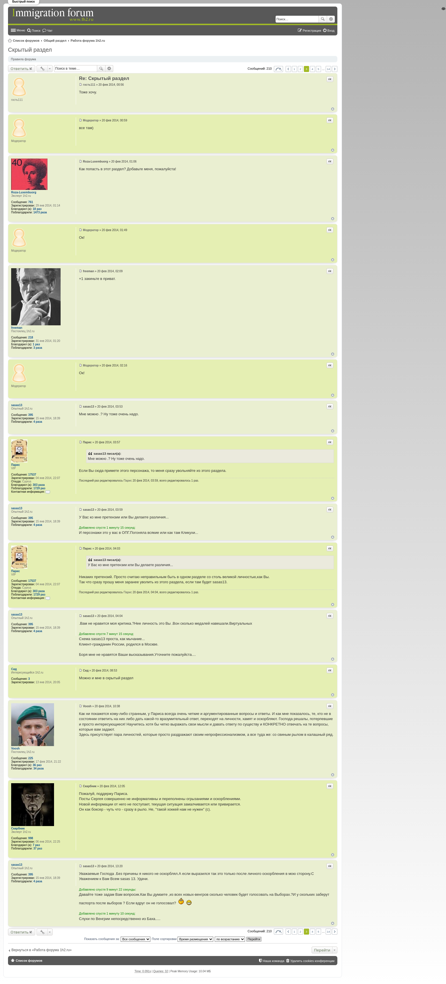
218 (30, 337)
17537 (32, 474)
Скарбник (18, 828)
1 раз (36, 344)
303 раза (39, 484)
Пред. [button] (288, 69)
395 (30, 414)
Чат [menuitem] (49, 30)
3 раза (37, 347)
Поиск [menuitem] (36, 30)
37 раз (37, 848)
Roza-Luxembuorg (23, 192)
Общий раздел (55, 40)
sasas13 (16, 405)
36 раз (37, 765)
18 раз (37, 209)
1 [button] (294, 69)
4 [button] (312, 69)
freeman (16, 327)
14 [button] (328, 69)
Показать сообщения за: (117, 939)
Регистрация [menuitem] (312, 30)
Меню (21, 30)
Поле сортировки (182, 939)
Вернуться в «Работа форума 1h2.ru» (41, 950)
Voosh (15, 748)
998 (30, 838)
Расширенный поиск (331, 19)
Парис (15, 464)
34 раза (38, 768)
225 (30, 758)
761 (30, 202)
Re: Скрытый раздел (104, 78)
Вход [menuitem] (330, 30)
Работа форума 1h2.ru (88, 40)
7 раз (36, 845)
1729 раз (39, 488)
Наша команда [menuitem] (273, 961)
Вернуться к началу (332, 109)
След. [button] (334, 69)
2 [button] (300, 69)
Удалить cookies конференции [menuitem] (312, 961)
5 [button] (318, 69)
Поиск (322, 19)
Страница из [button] (278, 69)
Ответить (20, 68)
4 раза (37, 421)
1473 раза (40, 212)
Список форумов (26, 40)
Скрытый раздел (30, 50)
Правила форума (23, 59)
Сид (14, 669)
